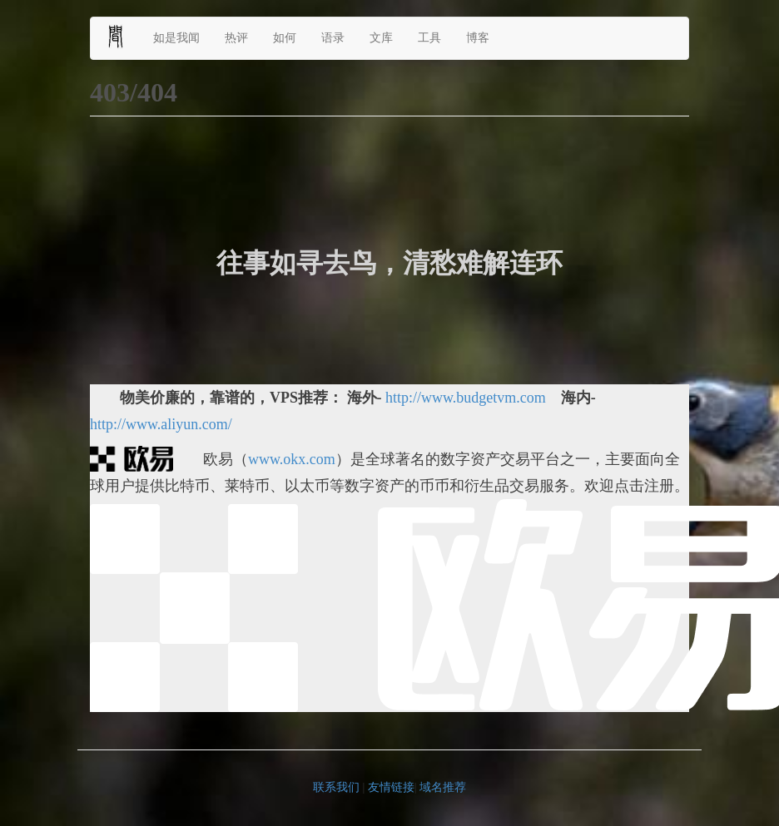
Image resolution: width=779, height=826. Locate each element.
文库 (381, 38)
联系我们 (336, 787)
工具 (429, 38)
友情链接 (391, 787)
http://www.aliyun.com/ (161, 424)
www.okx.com (291, 459)
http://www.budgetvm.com (465, 397)
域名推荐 (442, 787)
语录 (333, 38)
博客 (477, 38)
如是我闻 (176, 38)
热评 (236, 38)
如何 (284, 38)
